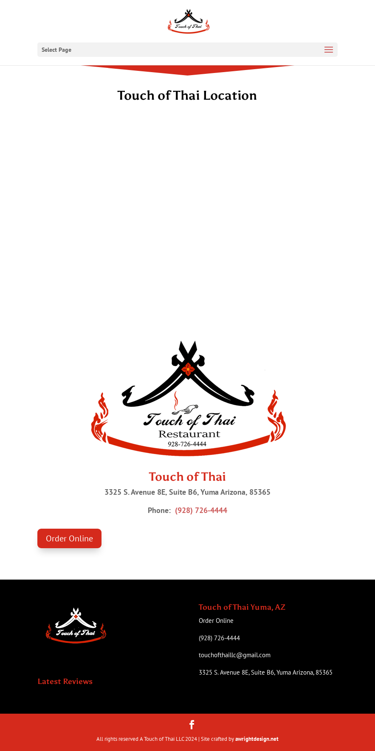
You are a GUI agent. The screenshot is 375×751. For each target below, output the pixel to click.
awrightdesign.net (257, 739)
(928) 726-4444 (201, 510)
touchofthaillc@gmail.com (235, 655)
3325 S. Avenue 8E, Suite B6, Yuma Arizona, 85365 (266, 672)
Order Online (69, 538)
